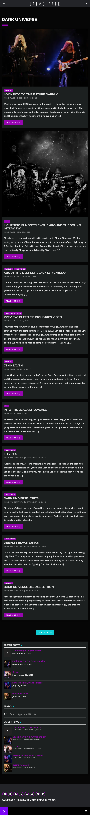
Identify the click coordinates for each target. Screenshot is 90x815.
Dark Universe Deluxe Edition (29, 587)
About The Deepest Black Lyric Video (35, 273)
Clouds (16, 746)
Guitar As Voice (21, 765)
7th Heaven (13, 365)
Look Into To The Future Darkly (31, 94)
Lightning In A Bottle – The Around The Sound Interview (42, 226)
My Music (8, 90)
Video (19, 313)
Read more (13, 122)
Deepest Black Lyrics (21, 542)
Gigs (6, 406)
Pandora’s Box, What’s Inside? (28, 756)
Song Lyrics (20, 269)
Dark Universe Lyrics (21, 498)
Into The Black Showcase (25, 410)
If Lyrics (10, 454)
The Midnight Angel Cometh (27, 728)
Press (6, 221)
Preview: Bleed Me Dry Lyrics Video (33, 317)
